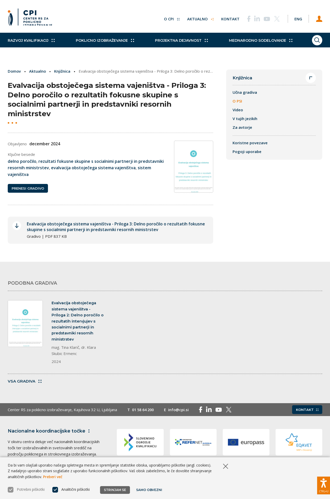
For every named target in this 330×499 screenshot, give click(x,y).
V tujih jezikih (245, 118)
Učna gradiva (245, 92)
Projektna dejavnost (175, 44)
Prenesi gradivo (28, 189)
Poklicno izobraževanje (102, 44)
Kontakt (227, 18)
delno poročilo (22, 161)
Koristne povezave (250, 143)
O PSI (237, 101)
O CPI (168, 18)
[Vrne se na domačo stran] (30, 18)
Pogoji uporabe (247, 151)
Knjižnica (63, 71)
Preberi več (52, 476)
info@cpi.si (180, 413)
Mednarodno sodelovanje (252, 44)
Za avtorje (242, 127)
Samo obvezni (149, 490)
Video (238, 110)
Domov (14, 71)
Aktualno (197, 18)
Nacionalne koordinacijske (50, 434)
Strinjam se (115, 490)
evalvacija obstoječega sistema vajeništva (93, 168)
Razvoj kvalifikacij (31, 44)
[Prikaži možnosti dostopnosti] (323, 485)
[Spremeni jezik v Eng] (296, 18)
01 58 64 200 (144, 413)
